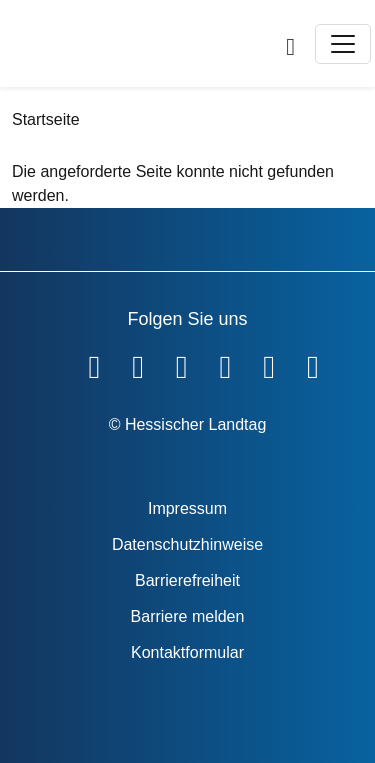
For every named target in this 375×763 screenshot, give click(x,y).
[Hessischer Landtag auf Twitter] (182, 363)
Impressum (187, 508)
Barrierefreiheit (187, 580)
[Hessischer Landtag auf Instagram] (226, 363)
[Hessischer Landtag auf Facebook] (94, 363)
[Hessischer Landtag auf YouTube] (138, 363)
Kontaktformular (187, 652)
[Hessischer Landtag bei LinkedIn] (313, 363)
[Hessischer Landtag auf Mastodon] (269, 363)
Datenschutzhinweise (187, 544)
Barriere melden (188, 616)
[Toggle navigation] (343, 44)
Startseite (46, 119)
